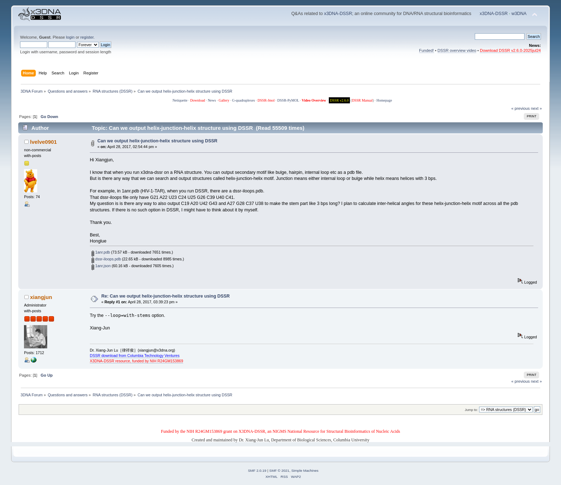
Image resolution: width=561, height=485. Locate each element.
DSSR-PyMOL (288, 100)
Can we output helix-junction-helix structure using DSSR (157, 140)
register (87, 37)
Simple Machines (304, 470)
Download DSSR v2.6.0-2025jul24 (510, 50)
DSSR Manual (362, 100)
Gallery (224, 100)
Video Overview (314, 100)
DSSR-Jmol (266, 100)
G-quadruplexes (243, 100)
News (212, 100)
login (70, 37)
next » (536, 108)
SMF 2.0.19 (257, 470)
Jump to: (471, 410)
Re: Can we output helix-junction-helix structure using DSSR (165, 296)
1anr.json (101, 266)
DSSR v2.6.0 (339, 100)
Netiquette (179, 100)
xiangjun (41, 297)
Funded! (426, 50)
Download (197, 100)
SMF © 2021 (279, 470)
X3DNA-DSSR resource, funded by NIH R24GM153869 (136, 361)
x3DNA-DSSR (338, 13)
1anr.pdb (101, 252)
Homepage (384, 100)
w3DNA (518, 13)
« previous (520, 108)
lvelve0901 (43, 142)
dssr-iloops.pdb (106, 259)
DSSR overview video (457, 50)
